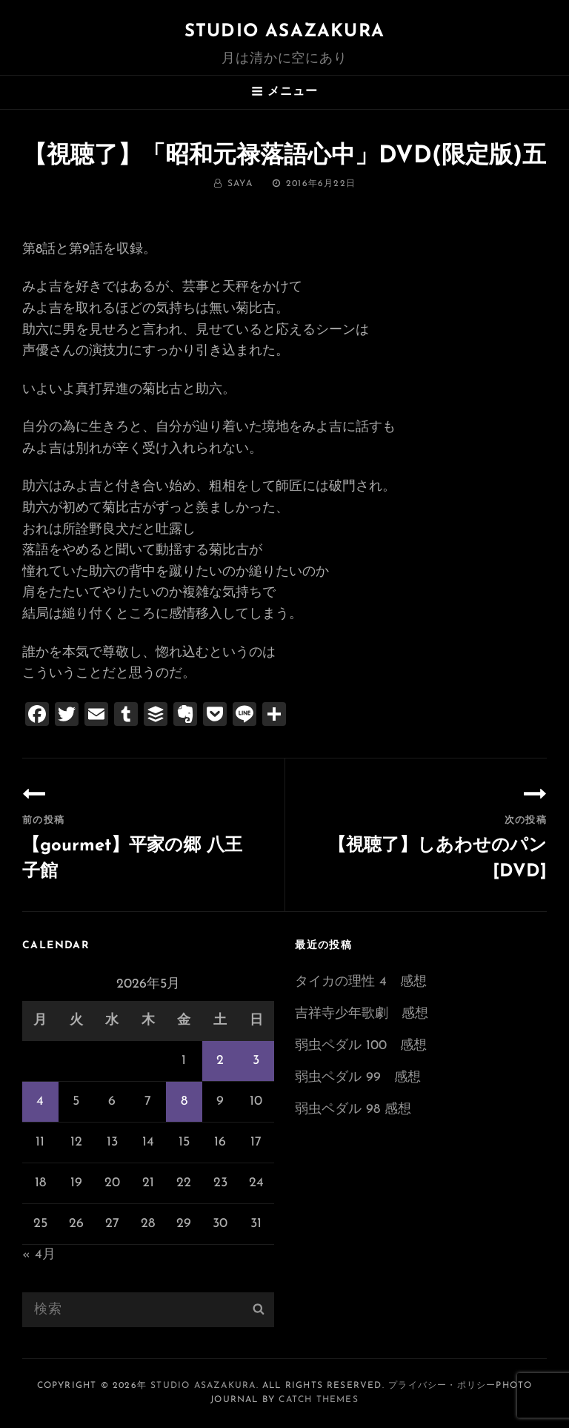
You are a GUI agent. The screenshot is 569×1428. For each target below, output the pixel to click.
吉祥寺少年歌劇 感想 (361, 1014)
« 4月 (39, 1255)
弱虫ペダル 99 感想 (358, 1078)
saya (240, 183)
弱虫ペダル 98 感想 (353, 1110)
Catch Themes (318, 1399)
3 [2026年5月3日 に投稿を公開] (256, 1061)
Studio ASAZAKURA (284, 32)
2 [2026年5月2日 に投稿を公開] (220, 1061)
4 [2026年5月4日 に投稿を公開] (40, 1101)
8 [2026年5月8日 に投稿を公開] (184, 1101)
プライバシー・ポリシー (442, 1385)
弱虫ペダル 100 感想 (361, 1046)
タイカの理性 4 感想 (361, 982)
